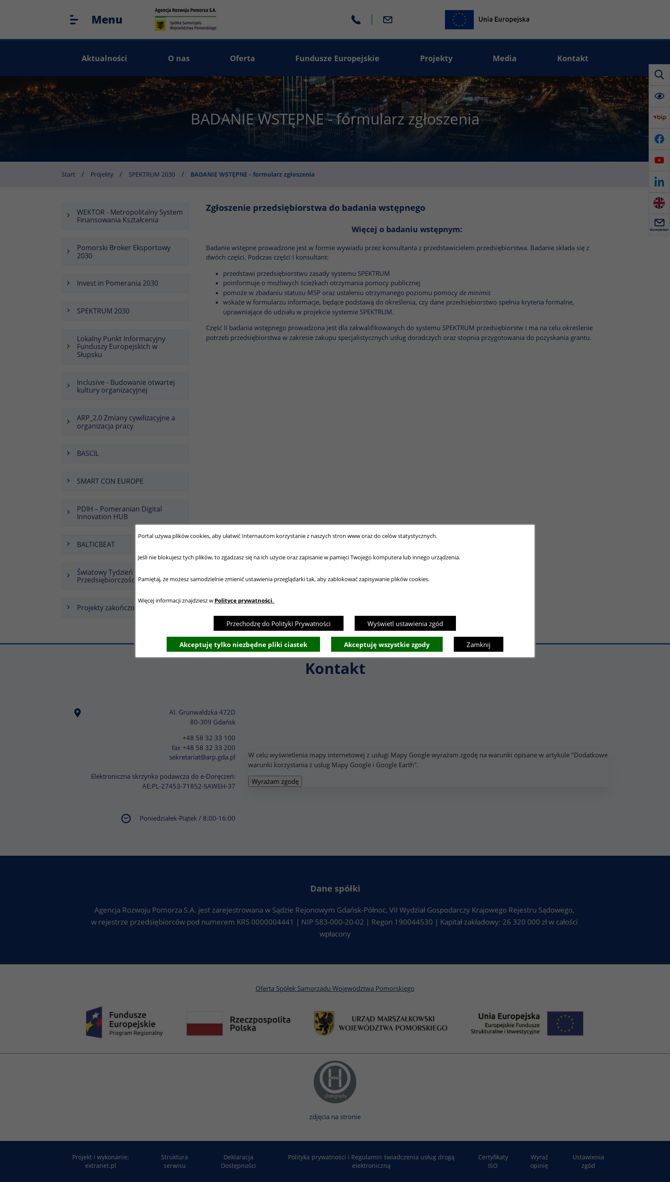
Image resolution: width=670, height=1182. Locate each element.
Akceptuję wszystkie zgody (387, 644)
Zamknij (479, 644)
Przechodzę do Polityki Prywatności (278, 623)
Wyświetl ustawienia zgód (405, 623)
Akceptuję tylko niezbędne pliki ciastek (243, 644)
